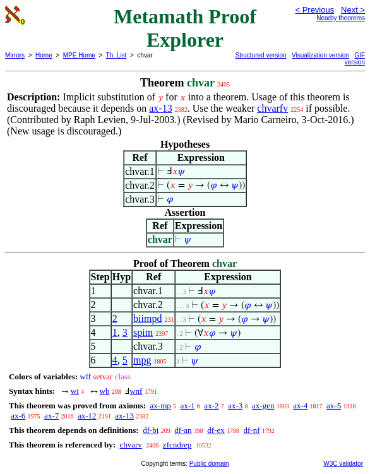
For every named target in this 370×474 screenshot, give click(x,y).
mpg (142, 360)
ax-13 (160, 108)
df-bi (150, 430)
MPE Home (79, 55)
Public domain (209, 463)
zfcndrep (177, 444)
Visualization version (320, 55)
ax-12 (87, 415)
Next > (353, 10)
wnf (135, 391)
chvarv (130, 444)
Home (43, 55)
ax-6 (18, 415)
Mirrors (15, 55)
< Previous (314, 10)
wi (75, 391)
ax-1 (188, 405)
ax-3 (235, 405)
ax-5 (333, 405)
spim (143, 332)
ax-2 (211, 405)
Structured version (261, 55)
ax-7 (51, 415)
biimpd (147, 318)
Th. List (116, 55)
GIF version (355, 59)
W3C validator (343, 463)
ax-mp (160, 405)
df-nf (252, 430)
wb (105, 391)
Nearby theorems (340, 18)
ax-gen (263, 405)
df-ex (215, 430)
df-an (182, 430)
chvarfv (272, 108)
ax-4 (300, 405)
